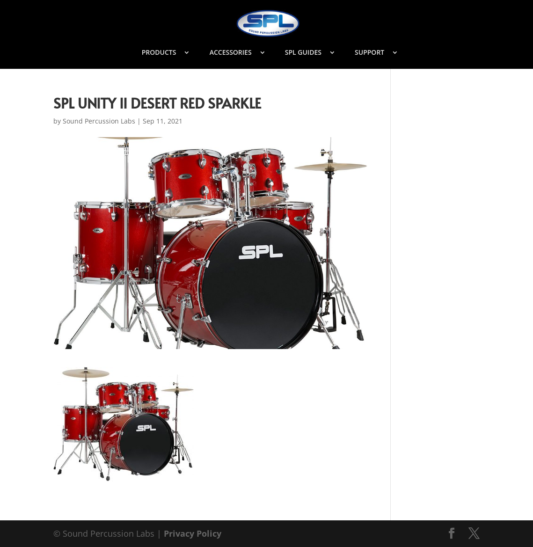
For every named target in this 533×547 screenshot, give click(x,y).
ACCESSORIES (231, 53)
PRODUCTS (159, 53)
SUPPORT (369, 53)
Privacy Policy (192, 533)
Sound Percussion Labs (99, 121)
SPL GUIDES (303, 53)
